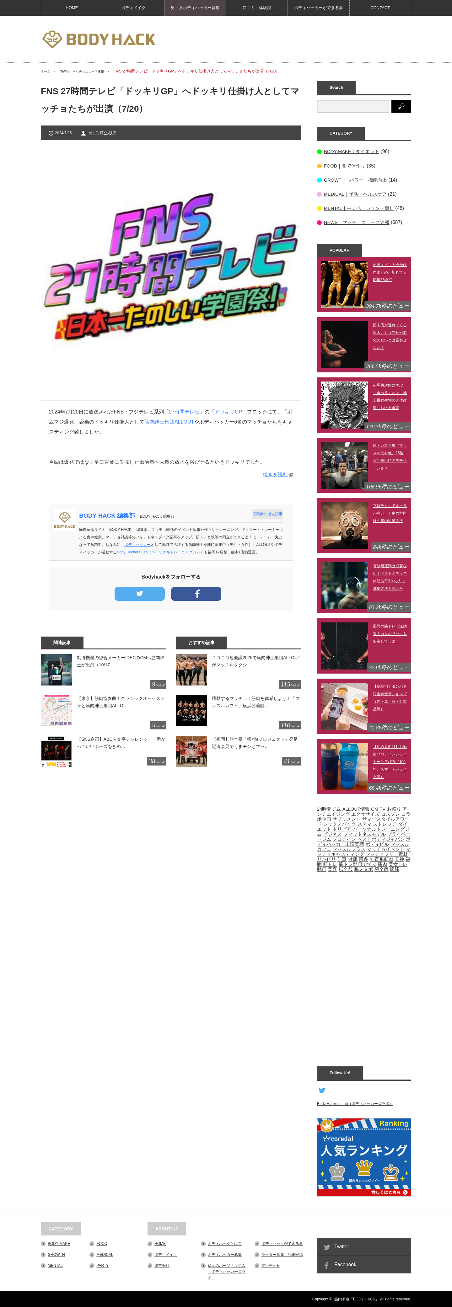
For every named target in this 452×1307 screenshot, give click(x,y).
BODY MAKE (59, 1243)
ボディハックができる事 (282, 1243)
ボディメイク (133, 7)
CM (374, 808)
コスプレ (390, 813)
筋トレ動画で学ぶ (357, 864)
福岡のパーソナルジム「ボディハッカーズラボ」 (226, 1271)
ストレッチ (384, 823)
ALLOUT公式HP (102, 133)
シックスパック (339, 823)
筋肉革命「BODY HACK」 (356, 1299)
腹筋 (394, 869)
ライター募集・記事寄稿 (282, 1254)
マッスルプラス (348, 848)
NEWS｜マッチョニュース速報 (91, 71)
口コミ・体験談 (257, 7)
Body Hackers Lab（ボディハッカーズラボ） (355, 1103)
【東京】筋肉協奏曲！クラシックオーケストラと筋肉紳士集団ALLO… (121, 702)
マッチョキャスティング (364, 851)
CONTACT (380, 7)
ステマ (365, 823)
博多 (363, 859)
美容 (332, 869)
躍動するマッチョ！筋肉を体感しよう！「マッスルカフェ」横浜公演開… (256, 702)
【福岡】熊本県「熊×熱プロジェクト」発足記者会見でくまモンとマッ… (255, 743)
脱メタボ (363, 869)
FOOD (101, 1243)
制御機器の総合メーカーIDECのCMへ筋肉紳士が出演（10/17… (120, 661)
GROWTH (56, 1254)
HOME (72, 7)
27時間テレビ (184, 411)
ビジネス (332, 833)
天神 (399, 859)
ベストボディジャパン (381, 838)
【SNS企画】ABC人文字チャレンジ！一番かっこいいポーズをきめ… (121, 743)
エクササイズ (365, 813)
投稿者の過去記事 (266, 514)
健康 (353, 859)
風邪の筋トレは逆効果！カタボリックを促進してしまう (390, 633)
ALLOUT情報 (356, 808)
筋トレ (330, 864)
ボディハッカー (140, 544)
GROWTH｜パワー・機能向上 (357, 179)
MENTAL (55, 1265)
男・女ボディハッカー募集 (195, 7)
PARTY (102, 1265)
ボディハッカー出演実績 (364, 841)
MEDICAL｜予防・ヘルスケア (357, 194)
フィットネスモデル (364, 833)
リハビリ (326, 859)
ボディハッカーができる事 (318, 7)
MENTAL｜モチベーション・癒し (361, 208)
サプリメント (346, 818)
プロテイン (344, 838)
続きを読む (275, 474)
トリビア (341, 828)
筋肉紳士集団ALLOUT (169, 421)
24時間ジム (329, 808)
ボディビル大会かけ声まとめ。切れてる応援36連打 (390, 272)
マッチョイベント (386, 848)
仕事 (342, 859)
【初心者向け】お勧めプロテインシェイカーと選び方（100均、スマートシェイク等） (390, 761)
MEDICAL (104, 1254)
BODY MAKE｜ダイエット (353, 151)
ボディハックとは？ (225, 1243)
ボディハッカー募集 (225, 1254)
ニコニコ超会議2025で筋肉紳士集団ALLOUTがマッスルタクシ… (256, 661)
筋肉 (382, 864)
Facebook (345, 1264)
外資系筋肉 (381, 859)
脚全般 (346, 869)
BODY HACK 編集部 (110, 515)
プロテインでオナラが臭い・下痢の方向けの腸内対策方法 (390, 513)
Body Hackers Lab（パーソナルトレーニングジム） (163, 552)
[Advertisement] (297, 39)
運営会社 (162, 1265)
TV (382, 808)
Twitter (341, 1246)
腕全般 (381, 869)
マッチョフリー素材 (386, 853)
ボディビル (377, 843)
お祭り (394, 808)
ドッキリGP (228, 411)
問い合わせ (270, 1265)
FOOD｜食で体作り (346, 165)
